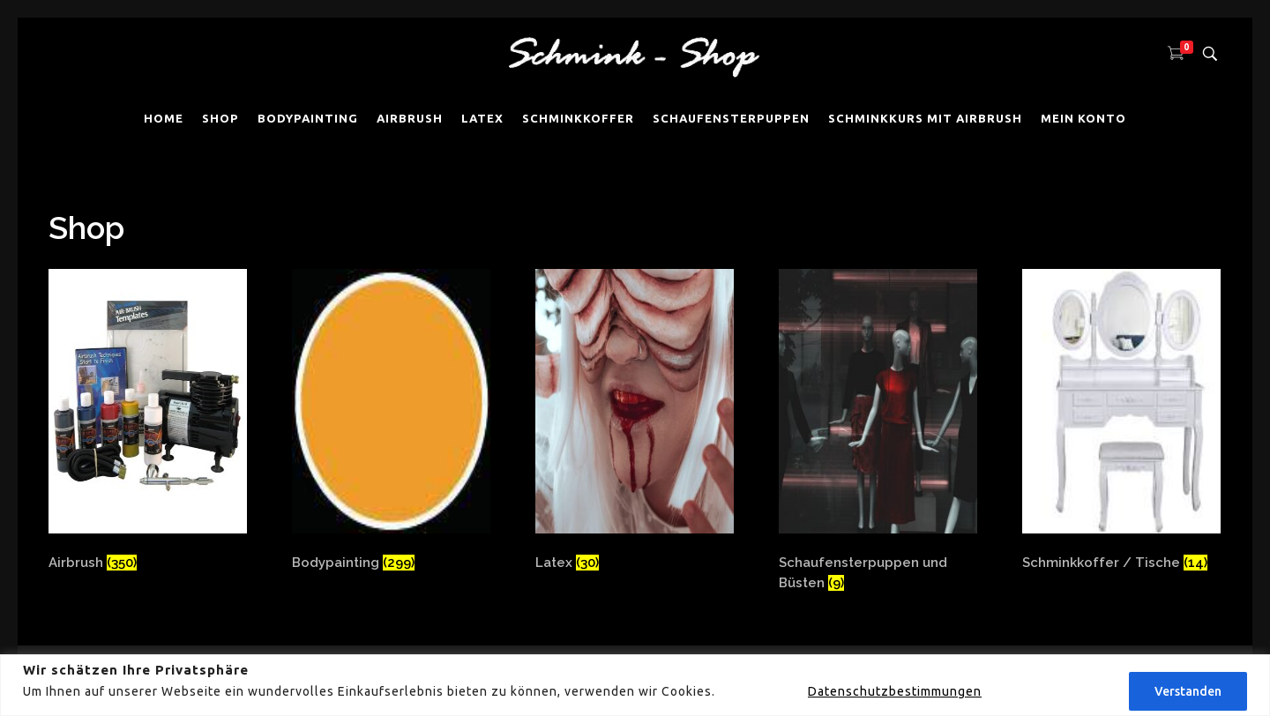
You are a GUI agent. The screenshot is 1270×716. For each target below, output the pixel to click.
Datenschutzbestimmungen (895, 691)
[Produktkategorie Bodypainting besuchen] (391, 430)
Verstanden (1187, 691)
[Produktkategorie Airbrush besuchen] (148, 430)
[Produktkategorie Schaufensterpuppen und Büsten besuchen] (878, 430)
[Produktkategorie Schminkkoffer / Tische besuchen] (1121, 430)
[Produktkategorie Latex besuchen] (634, 430)
